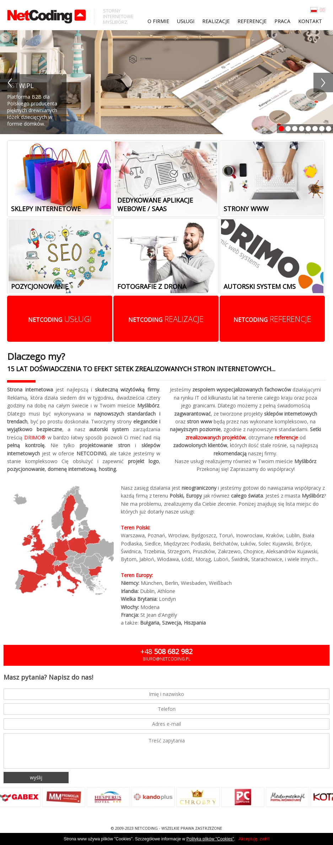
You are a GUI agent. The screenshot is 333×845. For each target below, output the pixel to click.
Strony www (246, 208)
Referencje (252, 21)
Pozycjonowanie (39, 286)
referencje (272, 318)
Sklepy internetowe (46, 208)
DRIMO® (34, 437)
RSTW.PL (20, 85)
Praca (282, 21)
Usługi (185, 21)
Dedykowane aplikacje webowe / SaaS (155, 204)
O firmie (158, 21)
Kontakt (310, 21)
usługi (60, 318)
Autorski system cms (260, 286)
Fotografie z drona (151, 286)
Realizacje (216, 21)
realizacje (166, 318)
